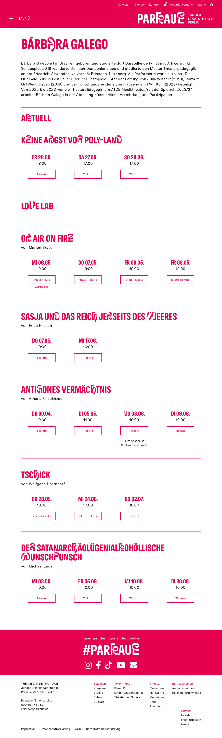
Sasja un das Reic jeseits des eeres (99, 317)
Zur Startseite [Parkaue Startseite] (173, 18)
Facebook (98, 665)
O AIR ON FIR (47, 239)
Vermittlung (122, 683)
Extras (98, 697)
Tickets (140, 4)
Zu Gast (99, 702)
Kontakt (154, 4)
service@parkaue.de (34, 709)
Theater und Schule (127, 697)
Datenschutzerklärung (55, 729)
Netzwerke (157, 692)
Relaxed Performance (186, 692)
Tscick (35, 475)
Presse (185, 724)
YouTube (120, 665)
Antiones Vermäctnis (66, 390)
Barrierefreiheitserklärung (103, 729)
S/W (211, 4)
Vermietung (157, 697)
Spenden (156, 706)
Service (186, 710)
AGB (78, 729)
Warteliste (42, 286)
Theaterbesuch (191, 719)
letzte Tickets (88, 279)
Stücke (98, 692)
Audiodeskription (183, 688)
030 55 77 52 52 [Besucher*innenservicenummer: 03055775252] (32, 704)
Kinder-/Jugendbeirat (128, 692)
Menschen (157, 688)
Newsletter (133, 665)
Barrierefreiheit (182, 683)
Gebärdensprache (181, 4)
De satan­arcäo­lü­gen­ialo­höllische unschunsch (93, 552)
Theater (155, 683)
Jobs (153, 702)
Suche (201, 4)
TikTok (108, 665)
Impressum (28, 729)
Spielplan (124, 4)
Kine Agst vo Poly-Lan (71, 140)
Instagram (88, 665)
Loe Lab (37, 206)
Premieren (101, 688)
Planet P (119, 688)
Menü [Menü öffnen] (24, 18)
